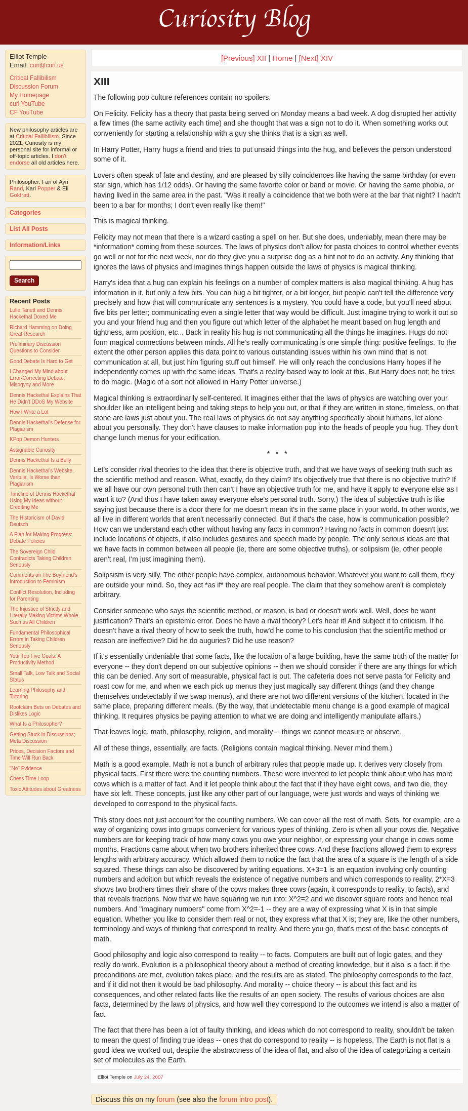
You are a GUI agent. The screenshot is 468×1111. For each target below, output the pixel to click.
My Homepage (29, 95)
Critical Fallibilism (33, 78)
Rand (16, 188)
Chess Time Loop (29, 778)
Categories (25, 212)
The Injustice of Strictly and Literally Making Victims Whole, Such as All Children (44, 615)
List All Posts (29, 228)
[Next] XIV (316, 58)
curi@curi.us (47, 65)
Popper (46, 188)
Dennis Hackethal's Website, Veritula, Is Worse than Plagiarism (42, 477)
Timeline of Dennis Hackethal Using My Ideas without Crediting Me (42, 500)
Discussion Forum (34, 86)
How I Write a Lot (29, 412)
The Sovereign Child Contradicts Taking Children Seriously (40, 558)
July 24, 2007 (148, 1077)
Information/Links (35, 245)
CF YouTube (26, 112)
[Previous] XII (243, 58)
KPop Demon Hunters (34, 439)
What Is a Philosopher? (36, 724)
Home (282, 58)
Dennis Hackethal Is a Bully (40, 460)
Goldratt (19, 195)
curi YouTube (27, 103)
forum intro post (243, 1099)
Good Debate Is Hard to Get (41, 361)
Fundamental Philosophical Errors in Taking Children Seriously (40, 639)
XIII (102, 81)
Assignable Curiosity (33, 450)
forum (166, 1099)
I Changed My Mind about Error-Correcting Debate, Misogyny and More (39, 378)
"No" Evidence (26, 768)
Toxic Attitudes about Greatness (45, 789)
